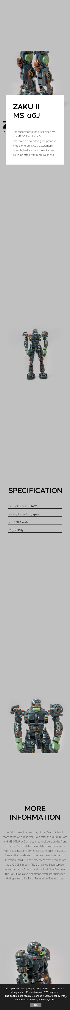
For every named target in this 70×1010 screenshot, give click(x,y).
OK (36, 1005)
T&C (52, 999)
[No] (65, 997)
